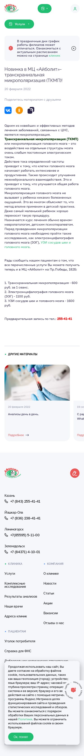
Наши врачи (13, 606)
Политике (25, 719)
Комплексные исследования (15, 585)
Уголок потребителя (19, 641)
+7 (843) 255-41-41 (22, 501)
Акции (47, 603)
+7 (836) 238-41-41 (22, 518)
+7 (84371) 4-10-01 (22, 552)
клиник (54, 55)
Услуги (9, 573)
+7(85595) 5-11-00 (21, 535)
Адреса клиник (15, 616)
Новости (49, 583)
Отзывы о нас (53, 623)
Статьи (48, 593)
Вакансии (50, 613)
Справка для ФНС (17, 651)
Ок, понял (21, 737)
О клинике (51, 573)
